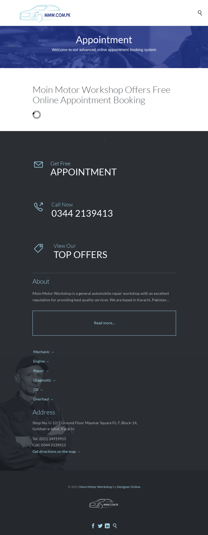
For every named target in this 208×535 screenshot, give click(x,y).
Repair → (41, 370)
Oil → (38, 389)
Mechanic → (43, 351)
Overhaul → (43, 399)
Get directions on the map (54, 451)
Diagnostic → (44, 380)
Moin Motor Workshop (95, 487)
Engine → (41, 361)
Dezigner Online (128, 487)
